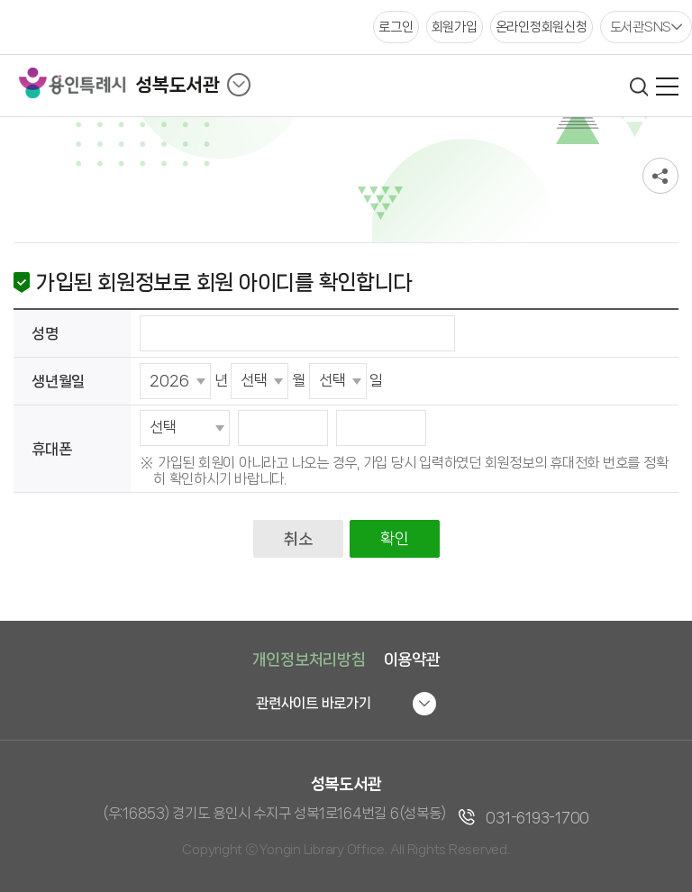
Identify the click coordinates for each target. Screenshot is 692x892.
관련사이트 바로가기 (313, 703)
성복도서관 (177, 85)
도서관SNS (641, 27)
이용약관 (412, 659)
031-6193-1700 (537, 817)
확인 (394, 539)
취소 (298, 539)
